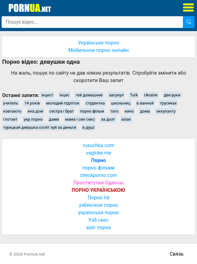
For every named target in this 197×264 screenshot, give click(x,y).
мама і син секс (80, 119)
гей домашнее (89, 95)
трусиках (168, 103)
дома (145, 111)
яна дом (35, 111)
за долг (108, 119)
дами (54, 119)
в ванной (145, 103)
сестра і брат (61, 111)
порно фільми (98, 168)
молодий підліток (62, 103)
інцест (47, 95)
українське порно (98, 212)
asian (126, 119)
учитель (10, 103)
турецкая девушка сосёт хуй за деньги (39, 127)
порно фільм (92, 111)
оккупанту (166, 111)
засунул (116, 95)
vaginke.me (98, 153)
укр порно (33, 119)
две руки (172, 95)
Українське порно (98, 43)
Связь (177, 254)
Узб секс (98, 220)
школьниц (120, 103)
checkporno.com (98, 175)
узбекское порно (98, 205)
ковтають (12, 111)
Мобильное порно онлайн (98, 50)
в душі (88, 127)
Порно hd (99, 198)
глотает (10, 119)
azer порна (98, 227)
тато (114, 111)
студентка (95, 103)
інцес (64, 95)
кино (129, 111)
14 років (32, 103)
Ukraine (150, 95)
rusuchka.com (98, 145)
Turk (134, 95)
